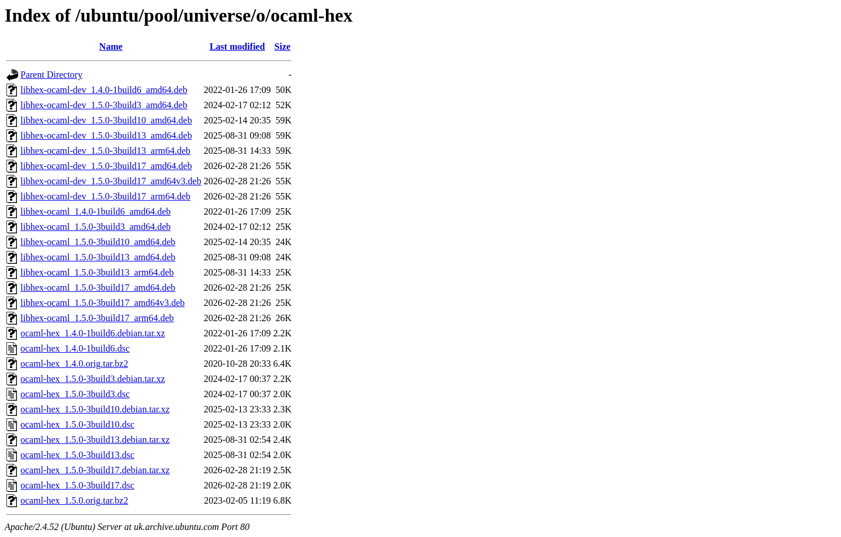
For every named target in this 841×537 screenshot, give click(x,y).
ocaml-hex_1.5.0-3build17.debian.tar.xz (94, 470)
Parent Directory (51, 75)
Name (111, 46)
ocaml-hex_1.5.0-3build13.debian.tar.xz (94, 440)
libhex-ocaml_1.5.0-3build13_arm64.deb (97, 272)
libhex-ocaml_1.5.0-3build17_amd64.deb (97, 287)
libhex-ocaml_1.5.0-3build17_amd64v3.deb (102, 303)
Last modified (237, 46)
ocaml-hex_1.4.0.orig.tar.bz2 (74, 364)
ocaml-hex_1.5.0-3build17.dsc (77, 485)
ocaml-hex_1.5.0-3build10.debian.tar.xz (94, 409)
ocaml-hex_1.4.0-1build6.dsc (75, 348)
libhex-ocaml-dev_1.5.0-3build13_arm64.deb (105, 151)
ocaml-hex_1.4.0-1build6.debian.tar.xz (92, 333)
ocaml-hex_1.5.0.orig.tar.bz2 (74, 500)
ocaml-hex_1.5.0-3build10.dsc (77, 424)
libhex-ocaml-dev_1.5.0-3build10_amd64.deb (106, 120)
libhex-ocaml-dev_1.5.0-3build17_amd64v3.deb (110, 181)
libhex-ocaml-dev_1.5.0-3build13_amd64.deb (106, 135)
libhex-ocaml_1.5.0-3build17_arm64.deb (97, 318)
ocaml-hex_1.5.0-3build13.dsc (77, 455)
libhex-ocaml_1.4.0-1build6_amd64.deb (95, 211)
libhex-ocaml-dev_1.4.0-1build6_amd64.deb (103, 90)
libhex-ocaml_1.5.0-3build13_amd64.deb (97, 257)
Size (282, 46)
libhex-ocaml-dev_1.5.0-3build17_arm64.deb (105, 196)
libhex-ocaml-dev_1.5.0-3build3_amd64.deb (103, 105)
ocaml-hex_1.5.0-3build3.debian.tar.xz (92, 379)
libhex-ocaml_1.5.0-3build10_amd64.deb (97, 242)
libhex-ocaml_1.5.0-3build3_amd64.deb (95, 227)
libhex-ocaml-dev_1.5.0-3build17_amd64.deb (106, 166)
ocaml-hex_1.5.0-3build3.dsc (75, 394)
